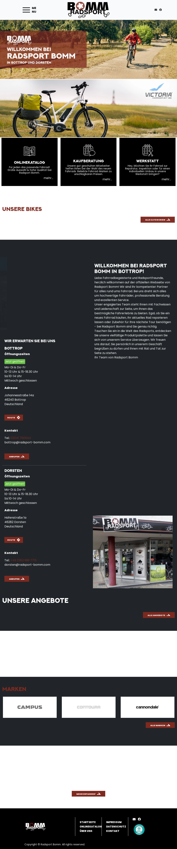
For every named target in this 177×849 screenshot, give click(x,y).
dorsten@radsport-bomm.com (27, 565)
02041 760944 (21, 438)
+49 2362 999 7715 (24, 560)
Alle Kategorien (155, 253)
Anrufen (14, 456)
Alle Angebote (156, 636)
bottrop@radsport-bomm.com (27, 442)
